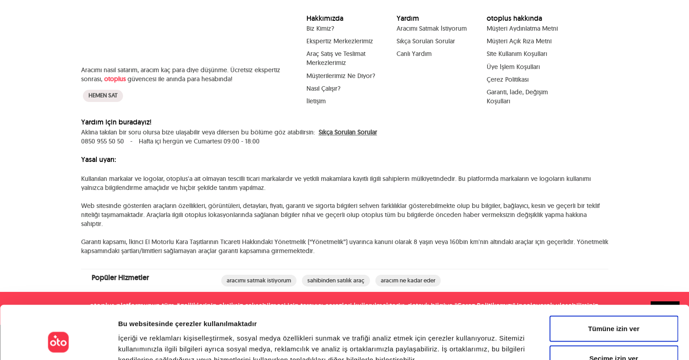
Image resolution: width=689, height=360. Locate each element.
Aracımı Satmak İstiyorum (432, 28)
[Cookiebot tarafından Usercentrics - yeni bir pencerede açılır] (58, 342)
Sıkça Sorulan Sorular (426, 41)
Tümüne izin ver (613, 282)
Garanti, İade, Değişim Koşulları (517, 96)
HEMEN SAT (103, 91)
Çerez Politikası (508, 79)
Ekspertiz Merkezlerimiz (339, 41)
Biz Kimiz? (320, 28)
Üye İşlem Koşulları (513, 66)
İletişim (316, 101)
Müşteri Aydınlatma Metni (522, 28)
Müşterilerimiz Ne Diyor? (340, 75)
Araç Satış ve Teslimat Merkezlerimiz (335, 58)
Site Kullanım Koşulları (517, 54)
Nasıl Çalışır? (323, 88)
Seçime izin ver (613, 312)
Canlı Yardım (414, 54)
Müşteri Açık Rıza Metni (519, 41)
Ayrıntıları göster (465, 342)
